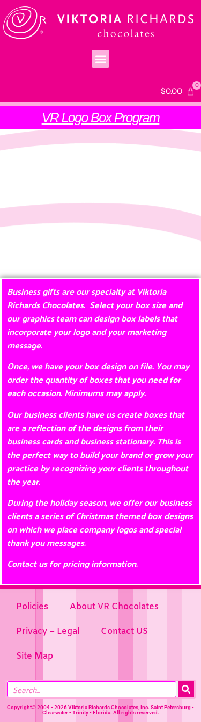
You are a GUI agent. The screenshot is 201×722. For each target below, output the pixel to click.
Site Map (34, 656)
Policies (32, 606)
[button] (100, 59)
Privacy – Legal (47, 631)
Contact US (124, 631)
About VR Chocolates (114, 606)
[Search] (186, 689)
